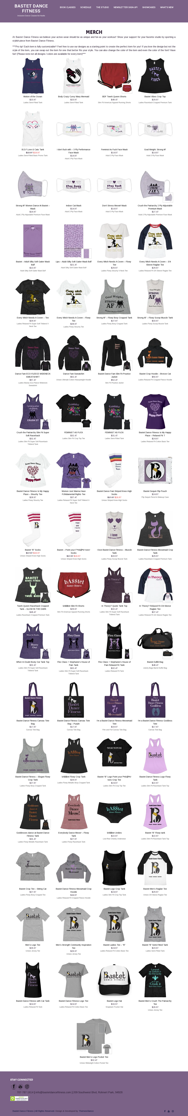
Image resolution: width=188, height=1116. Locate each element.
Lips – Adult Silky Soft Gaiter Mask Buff (73, 261)
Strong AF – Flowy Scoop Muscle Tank (155, 318)
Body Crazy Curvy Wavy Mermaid (73, 96)
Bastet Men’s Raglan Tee (155, 889)
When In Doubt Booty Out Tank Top (32, 662)
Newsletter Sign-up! (125, 7)
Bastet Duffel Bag (155, 662)
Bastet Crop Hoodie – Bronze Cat (155, 374)
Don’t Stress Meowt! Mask (114, 205)
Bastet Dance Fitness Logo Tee (73, 1001)
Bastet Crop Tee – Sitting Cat (32, 889)
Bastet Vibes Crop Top (155, 96)
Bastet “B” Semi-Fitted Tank (155, 945)
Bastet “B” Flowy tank (155, 833)
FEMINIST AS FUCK (73, 432)
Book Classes (67, 7)
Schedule (85, 7)
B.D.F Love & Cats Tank (33, 149)
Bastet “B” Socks (33, 550)
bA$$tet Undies (114, 833)
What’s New (166, 7)
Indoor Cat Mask (73, 205)
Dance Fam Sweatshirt (73, 374)
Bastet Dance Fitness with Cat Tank (32, 1001)
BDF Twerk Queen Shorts (114, 96)
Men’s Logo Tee (32, 945)
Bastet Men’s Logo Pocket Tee (94, 1057)
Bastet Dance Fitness (31, 8)
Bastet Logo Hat (114, 1001)
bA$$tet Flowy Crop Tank (73, 777)
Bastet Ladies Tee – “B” (114, 945)
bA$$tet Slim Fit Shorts (73, 606)
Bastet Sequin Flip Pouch (155, 491)
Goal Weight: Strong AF (155, 149)
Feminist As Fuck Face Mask (114, 149)
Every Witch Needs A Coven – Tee (33, 318)
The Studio (102, 7)
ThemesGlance (86, 1111)
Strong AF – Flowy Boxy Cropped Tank (114, 318)
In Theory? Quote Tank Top (114, 606)
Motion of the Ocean (33, 96)
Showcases (148, 7)
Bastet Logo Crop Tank (114, 889)
